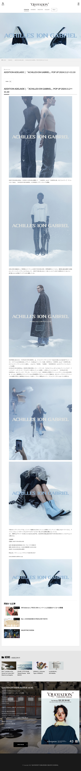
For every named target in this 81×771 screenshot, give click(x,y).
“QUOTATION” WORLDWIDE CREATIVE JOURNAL (44, 765)
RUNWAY (33, 9)
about (4, 758)
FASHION (26, 9)
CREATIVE (40, 9)
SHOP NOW (20, 744)
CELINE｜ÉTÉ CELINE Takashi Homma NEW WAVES (23, 673)
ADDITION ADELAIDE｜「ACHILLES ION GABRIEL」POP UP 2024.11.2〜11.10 (31, 60)
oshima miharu (6, 761)
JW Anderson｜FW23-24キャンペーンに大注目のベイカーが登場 (42, 608)
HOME (4, 60)
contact (5, 760)
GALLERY (47, 9)
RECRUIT (5, 762)
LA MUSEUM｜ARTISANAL (53, 672)
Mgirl (54, 9)
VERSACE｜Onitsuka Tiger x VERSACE (39, 672)
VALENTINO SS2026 (27, 630)
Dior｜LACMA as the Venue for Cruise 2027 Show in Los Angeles (8, 673)
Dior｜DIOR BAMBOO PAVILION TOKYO (34, 619)
